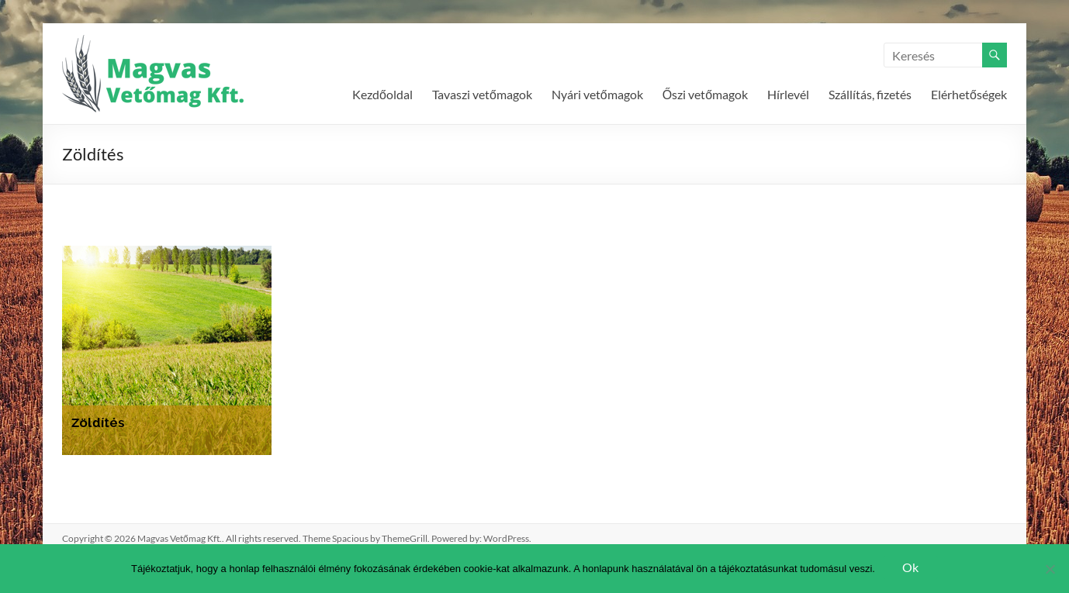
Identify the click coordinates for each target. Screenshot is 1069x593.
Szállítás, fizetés (870, 94)
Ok (910, 567)
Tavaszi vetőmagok (482, 94)
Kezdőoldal (382, 94)
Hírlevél (788, 94)
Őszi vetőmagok (705, 94)
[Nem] (1049, 569)
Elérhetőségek (969, 94)
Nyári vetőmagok (597, 94)
